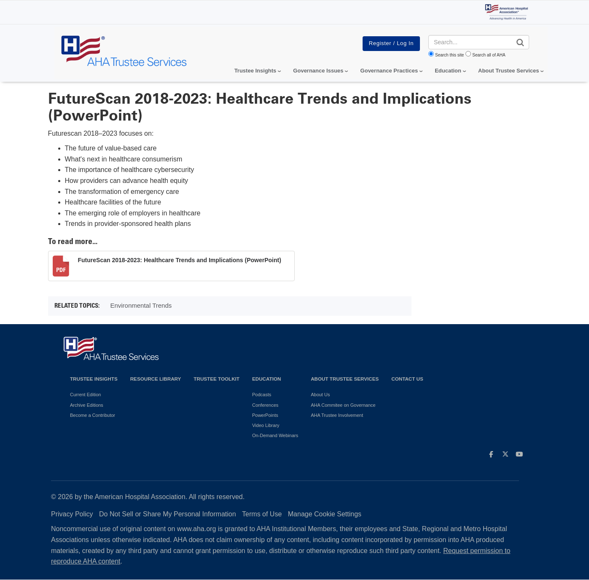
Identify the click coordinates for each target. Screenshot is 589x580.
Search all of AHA (488, 55)
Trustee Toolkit (216, 378)
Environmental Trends (141, 305)
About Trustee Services (508, 70)
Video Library (266, 425)
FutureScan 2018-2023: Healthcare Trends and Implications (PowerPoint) (179, 260)
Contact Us (407, 378)
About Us (320, 394)
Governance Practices (389, 70)
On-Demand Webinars (275, 435)
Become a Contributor (92, 415)
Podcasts (261, 394)
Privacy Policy (72, 514)
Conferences (265, 405)
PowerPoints (265, 415)
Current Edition (85, 394)
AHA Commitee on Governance (343, 405)
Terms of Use (262, 514)
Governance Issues (318, 70)
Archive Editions (86, 405)
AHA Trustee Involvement (337, 415)
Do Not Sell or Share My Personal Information (167, 514)
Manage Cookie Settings (324, 514)
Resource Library (155, 378)
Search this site (449, 55)
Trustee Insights (94, 378)
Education (266, 378)
